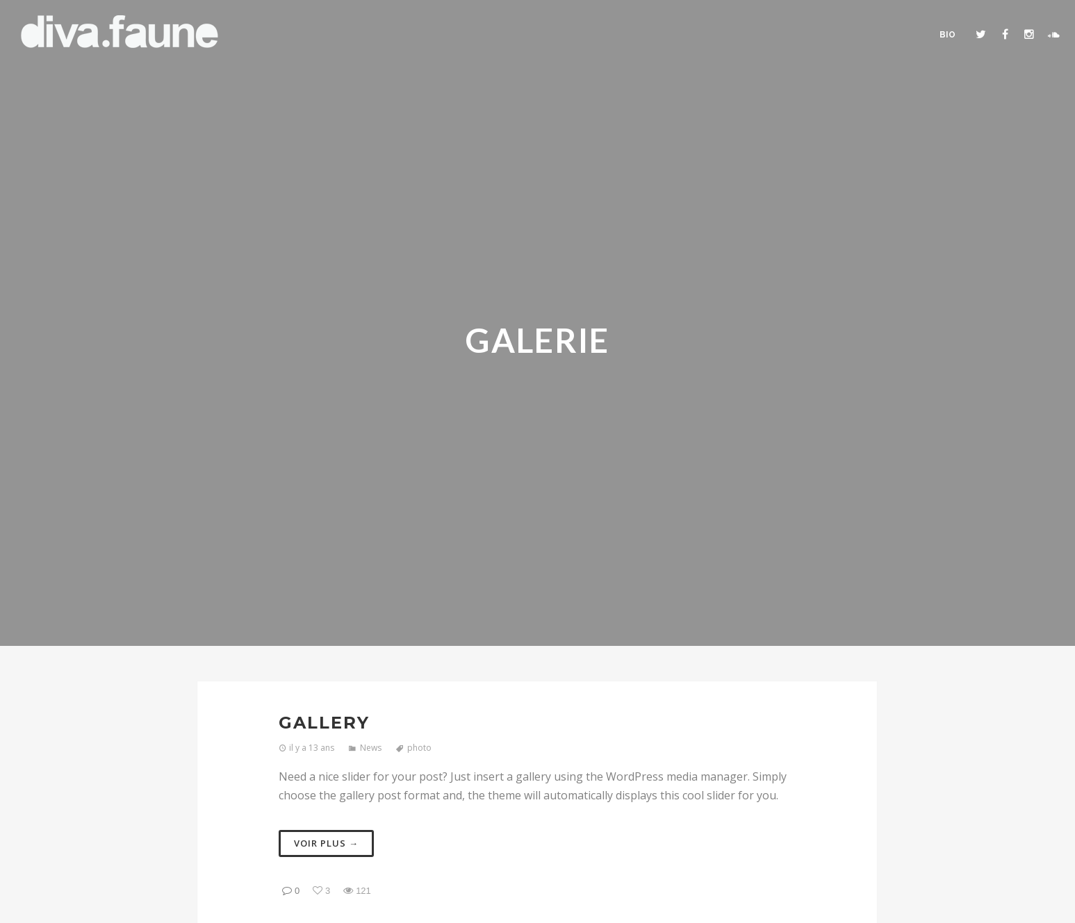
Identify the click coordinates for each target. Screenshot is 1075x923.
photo (419, 748)
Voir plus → (326, 843)
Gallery (324, 723)
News (370, 748)
